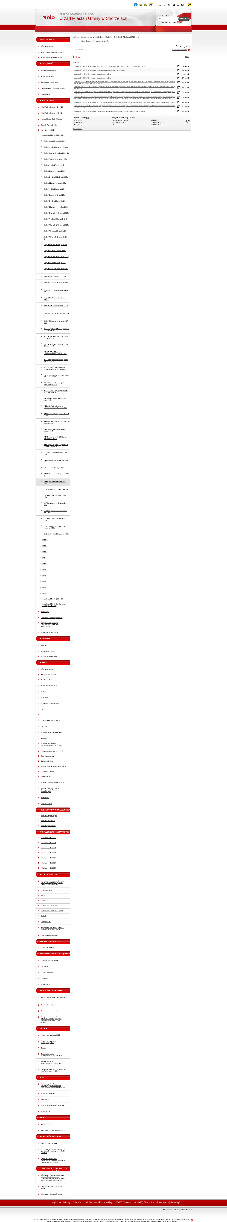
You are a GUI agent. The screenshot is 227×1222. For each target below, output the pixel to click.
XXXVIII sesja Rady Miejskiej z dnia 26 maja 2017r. (55, 383)
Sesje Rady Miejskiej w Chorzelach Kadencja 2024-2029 (54, 605)
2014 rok (45, 540)
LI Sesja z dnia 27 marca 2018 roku (55, 482)
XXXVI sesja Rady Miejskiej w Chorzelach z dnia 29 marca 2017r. (55, 368)
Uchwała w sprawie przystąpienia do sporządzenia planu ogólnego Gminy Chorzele (53, 1151)
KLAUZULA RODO (48, 1093)
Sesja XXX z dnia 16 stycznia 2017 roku (56, 322)
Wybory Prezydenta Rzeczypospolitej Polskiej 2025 (51, 1054)
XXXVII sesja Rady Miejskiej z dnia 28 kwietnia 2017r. (56, 376)
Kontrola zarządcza (47, 756)
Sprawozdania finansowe (49, 905)
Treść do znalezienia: (165, 16)
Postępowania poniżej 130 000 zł (52, 751)
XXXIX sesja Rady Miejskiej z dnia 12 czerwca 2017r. (56, 391)
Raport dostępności (47, 76)
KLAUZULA (45, 1111)
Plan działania (45, 94)
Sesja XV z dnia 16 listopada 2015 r (56, 219)
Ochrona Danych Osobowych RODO (53, 766)
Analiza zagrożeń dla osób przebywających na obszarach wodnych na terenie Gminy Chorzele (53, 1085)
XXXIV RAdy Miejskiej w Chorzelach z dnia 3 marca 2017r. (55, 353)
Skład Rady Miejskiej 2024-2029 (52, 107)
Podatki (43, 915)
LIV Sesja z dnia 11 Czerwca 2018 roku (55, 504)
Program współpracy (48, 972)
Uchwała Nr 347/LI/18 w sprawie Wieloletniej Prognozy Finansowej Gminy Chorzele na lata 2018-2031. (109, 66)
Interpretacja (45, 798)
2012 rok (45, 552)
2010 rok (45, 564)
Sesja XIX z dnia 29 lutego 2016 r (55, 245)
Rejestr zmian (77, 129)
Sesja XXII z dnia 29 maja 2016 (55, 263)
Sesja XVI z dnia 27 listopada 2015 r (56, 225)
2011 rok (45, 558)
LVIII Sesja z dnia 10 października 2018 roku (55, 511)
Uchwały (79, 57)
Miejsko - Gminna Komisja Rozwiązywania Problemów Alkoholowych (50, 790)
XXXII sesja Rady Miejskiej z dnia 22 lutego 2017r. (56, 337)
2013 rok (45, 546)
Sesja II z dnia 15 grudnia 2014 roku (56, 147)
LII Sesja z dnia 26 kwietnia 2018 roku (55, 453)
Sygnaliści (44, 697)
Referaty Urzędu (46, 679)
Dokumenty (45, 966)
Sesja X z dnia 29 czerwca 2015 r (55, 189)
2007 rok (45, 582)
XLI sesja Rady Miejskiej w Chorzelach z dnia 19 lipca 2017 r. (55, 407)
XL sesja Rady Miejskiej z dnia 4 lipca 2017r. (55, 399)
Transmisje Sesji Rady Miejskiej (51, 618)
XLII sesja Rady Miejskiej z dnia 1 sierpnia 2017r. (55, 430)
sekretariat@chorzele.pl (169, 1202)
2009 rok (45, 570)
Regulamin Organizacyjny (49, 685)
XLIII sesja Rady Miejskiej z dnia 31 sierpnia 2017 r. (56, 414)
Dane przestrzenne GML (49, 1143)
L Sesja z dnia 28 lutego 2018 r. (54, 468)
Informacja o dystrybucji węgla (51, 1194)
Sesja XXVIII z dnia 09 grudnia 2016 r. (56, 314)
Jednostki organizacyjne (49, 816)
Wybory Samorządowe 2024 (50, 1035)
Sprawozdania (45, 900)
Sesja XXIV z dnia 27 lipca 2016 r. (55, 276)
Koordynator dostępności (49, 82)
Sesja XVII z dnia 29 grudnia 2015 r (56, 231)
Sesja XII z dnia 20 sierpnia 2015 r (55, 201)
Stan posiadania (46, 921)
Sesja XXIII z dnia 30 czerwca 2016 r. (56, 269)
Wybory (43, 1048)
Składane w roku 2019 (48, 868)
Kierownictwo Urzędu (48, 674)
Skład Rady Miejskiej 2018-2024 (52, 113)
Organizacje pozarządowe (49, 960)
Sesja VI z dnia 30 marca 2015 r (55, 171)
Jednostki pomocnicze (48, 826)
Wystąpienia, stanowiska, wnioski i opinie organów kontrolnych (52, 928)
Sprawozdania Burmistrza (49, 632)
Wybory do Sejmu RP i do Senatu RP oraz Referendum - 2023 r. (53, 1070)
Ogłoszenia (44, 978)
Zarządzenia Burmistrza (49, 656)
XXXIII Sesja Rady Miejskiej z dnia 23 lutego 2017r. (56, 345)
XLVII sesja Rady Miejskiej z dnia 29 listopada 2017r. (55, 438)
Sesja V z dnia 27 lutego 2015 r (54, 165)
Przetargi (44, 726)
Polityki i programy (47, 947)
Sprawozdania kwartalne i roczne (52, 910)
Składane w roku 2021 (48, 858)
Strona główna (86, 37)
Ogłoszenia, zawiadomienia (50, 703)
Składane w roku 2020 (48, 863)
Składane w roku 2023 (48, 848)
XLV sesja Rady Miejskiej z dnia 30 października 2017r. (56, 445)
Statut (43, 691)
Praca (42, 714)
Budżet (43, 895)
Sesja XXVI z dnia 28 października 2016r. (56, 291)
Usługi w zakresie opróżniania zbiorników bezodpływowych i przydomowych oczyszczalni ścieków (51, 1019)
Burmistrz (44, 645)
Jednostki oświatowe (48, 821)
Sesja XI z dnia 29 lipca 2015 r (54, 195)
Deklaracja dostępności (48, 70)
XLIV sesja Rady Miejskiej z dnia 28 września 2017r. (56, 422)
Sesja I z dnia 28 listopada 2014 (54, 141)
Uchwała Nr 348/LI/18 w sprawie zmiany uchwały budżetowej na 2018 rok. (99, 70)
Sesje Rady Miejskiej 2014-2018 (53, 135)
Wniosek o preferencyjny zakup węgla (51, 1187)
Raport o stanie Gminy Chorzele (51, 57)
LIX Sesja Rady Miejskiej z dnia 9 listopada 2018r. (55, 527)
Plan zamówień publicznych (50, 720)
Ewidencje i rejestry (47, 761)
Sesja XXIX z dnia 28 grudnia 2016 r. (56, 306)
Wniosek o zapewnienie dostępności (53, 88)
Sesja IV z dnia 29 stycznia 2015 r (55, 159)
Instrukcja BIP (45, 1099)
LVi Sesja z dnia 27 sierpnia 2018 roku (55, 519)
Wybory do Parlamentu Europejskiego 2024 (48, 1042)
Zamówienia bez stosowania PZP (52, 732)
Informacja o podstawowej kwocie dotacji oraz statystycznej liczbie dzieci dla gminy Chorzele (52, 882)
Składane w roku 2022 (48, 853)
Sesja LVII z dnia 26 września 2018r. (56, 534)
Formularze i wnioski (48, 771)
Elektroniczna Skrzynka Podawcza (52, 782)
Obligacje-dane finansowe (49, 935)
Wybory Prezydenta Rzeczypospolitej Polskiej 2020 (51, 1062)
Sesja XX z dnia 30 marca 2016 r (55, 251)
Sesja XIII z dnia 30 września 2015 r (56, 207)
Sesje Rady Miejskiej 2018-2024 (53, 599)
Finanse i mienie (46, 890)
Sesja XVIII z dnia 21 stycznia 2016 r (56, 238)
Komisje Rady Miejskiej (49, 125)
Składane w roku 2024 (48, 843)
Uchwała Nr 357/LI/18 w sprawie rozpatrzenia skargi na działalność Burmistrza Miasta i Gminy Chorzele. (110, 111)
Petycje (43, 709)
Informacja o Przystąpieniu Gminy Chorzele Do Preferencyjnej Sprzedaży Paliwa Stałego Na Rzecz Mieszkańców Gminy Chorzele (53, 1177)
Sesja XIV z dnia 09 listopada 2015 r (56, 213)
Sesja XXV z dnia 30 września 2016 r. (56, 283)
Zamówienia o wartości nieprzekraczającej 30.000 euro (51, 744)
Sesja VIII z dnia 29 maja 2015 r (55, 183)
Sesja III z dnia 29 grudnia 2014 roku (56, 153)
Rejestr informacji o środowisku (51, 1005)
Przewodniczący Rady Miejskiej (51, 119)
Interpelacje (45, 612)
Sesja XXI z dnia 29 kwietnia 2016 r (56, 257)
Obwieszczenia (46, 776)
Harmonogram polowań (49, 1011)
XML (187, 57)
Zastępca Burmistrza (48, 651)
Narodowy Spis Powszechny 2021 (52, 1130)
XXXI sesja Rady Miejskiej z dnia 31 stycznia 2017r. (56, 329)
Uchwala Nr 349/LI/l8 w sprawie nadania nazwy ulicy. (92, 74)
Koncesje (44, 738)
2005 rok (45, 588)
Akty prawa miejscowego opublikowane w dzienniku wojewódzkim (50, 624)
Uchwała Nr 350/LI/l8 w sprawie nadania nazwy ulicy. (92, 78)
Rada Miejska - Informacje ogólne (52, 52)
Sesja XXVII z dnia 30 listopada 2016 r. (55, 298)
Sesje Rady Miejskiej (48, 130)
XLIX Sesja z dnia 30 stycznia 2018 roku (56, 461)
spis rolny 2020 (46, 1124)
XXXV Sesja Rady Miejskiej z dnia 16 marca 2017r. (56, 360)
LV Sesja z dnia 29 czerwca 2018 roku (55, 496)
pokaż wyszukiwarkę (179, 50)
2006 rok (45, 594)
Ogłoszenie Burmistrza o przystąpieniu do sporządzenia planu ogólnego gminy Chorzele (53, 1160)
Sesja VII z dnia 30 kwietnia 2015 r (56, 177)
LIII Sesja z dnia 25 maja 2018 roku (56, 489)
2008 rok (45, 576)
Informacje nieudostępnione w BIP (52, 1105)
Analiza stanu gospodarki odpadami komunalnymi (53, 998)
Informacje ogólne (47, 46)
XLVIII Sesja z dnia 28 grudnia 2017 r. (56, 474)
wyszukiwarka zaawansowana (172, 22)
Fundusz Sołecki (46, 804)
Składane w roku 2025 (48, 838)
